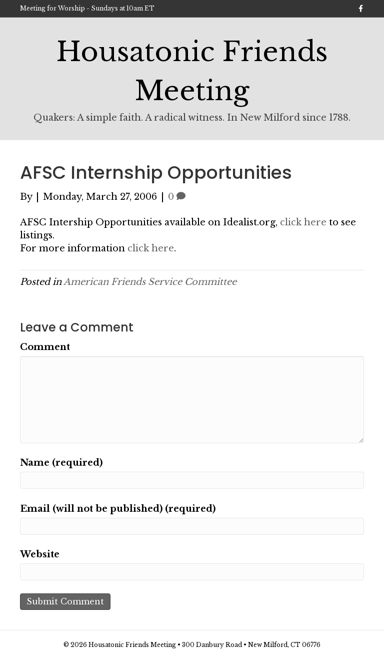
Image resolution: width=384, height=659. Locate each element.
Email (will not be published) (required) (118, 508)
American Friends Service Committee (150, 281)
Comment (45, 347)
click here (303, 222)
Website (40, 554)
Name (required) (61, 462)
